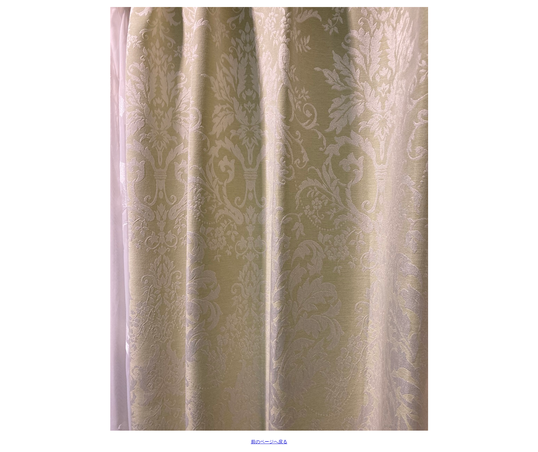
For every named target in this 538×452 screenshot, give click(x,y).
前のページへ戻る (269, 441)
